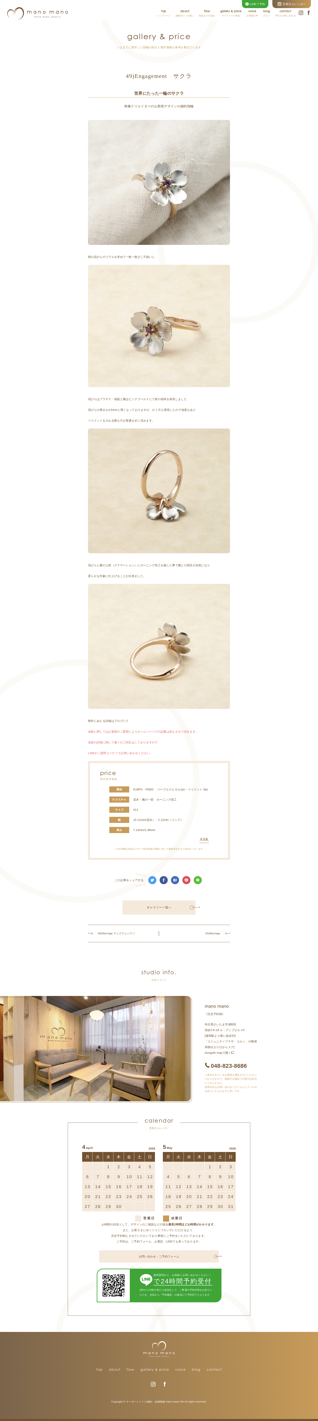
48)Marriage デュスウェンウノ (114, 933)
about (114, 1369)
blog (196, 1369)
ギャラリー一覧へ (170, 907)
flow (130, 1369)
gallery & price (155, 1369)
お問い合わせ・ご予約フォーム (178, 1256)
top (99, 1369)
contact (214, 1369)
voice (180, 1369)
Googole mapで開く (218, 1052)
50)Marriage (216, 933)
